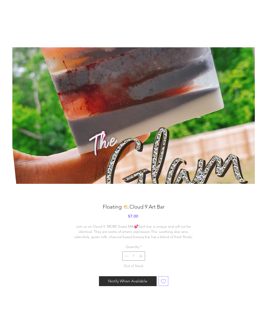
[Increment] (141, 256)
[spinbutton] (133, 256)
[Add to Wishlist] (163, 281)
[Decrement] (126, 256)
